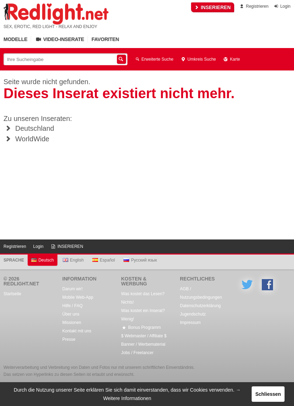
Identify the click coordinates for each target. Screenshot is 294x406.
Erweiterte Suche (154, 59)
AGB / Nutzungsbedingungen (201, 293)
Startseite (12, 293)
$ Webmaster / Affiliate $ (144, 335)
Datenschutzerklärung (200, 305)
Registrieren (253, 6)
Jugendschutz (193, 314)
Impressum (190, 322)
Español (103, 260)
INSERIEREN (213, 7)
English (73, 260)
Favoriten (105, 39)
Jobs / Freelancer (137, 352)
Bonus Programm (141, 327)
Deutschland (29, 128)
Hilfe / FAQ (72, 305)
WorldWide (26, 139)
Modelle (15, 39)
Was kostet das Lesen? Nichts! (142, 298)
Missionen (71, 322)
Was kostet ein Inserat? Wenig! (143, 315)
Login (281, 6)
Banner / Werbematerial (143, 344)
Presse (68, 339)
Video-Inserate (59, 39)
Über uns (70, 314)
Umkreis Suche (198, 59)
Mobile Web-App (77, 297)
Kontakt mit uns (76, 331)
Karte (231, 59)
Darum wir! (72, 288)
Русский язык (140, 260)
